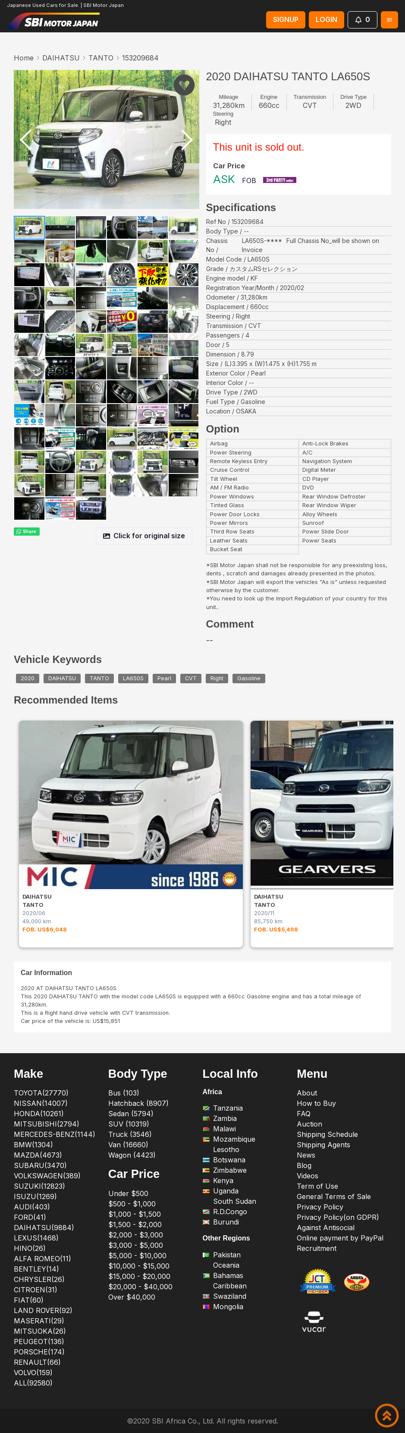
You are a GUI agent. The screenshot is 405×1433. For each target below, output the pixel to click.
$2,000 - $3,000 (135, 1235)
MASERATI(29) (39, 1320)
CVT (191, 678)
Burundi (221, 1222)
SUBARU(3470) (40, 1165)
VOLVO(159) (33, 1372)
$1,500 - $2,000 (135, 1224)
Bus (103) (123, 1093)
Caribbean (225, 1285)
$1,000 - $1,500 (134, 1214)
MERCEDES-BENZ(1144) (54, 1134)
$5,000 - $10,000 (137, 1255)
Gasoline (249, 678)
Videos (307, 1175)
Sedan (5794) (131, 1113)
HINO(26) (30, 1248)
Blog (304, 1165)
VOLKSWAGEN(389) (47, 1175)
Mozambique (229, 1139)
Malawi (219, 1128)
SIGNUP (285, 19)
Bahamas (223, 1275)
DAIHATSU (61, 58)
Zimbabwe (225, 1170)
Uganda (221, 1191)
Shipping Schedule (327, 1134)
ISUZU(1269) (35, 1196)
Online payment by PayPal (340, 1238)
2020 (28, 678)
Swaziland (224, 1296)
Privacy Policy (320, 1207)
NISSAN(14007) (41, 1103)
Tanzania (223, 1108)
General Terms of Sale (334, 1196)
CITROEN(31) (35, 1289)
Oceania (221, 1265)
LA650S (133, 678)
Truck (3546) (130, 1134)
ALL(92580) (33, 1383)
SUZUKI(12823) (39, 1186)
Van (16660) (128, 1144)
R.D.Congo (225, 1211)
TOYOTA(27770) (41, 1093)
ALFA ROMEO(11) (42, 1258)
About (307, 1093)
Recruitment (316, 1248)
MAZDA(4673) (38, 1155)
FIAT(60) (29, 1300)
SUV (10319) (128, 1124)
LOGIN (326, 19)
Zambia (220, 1118)
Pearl (164, 678)
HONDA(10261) (39, 1113)
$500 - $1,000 (132, 1203)
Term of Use (317, 1186)
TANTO (100, 58)
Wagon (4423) (132, 1155)
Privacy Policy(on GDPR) (338, 1217)
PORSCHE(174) (39, 1352)
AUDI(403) (32, 1207)
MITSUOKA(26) (40, 1331)
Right (216, 678)
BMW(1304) (33, 1144)
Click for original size (144, 535)
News (306, 1155)
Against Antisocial (326, 1227)
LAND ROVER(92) (43, 1310)
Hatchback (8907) (138, 1103)
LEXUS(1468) (36, 1238)
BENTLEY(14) (36, 1269)
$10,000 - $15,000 (139, 1266)
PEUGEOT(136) (39, 1341)
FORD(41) (30, 1217)
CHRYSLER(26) (39, 1279)
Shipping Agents (323, 1144)
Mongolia (223, 1306)
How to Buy (316, 1103)
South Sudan (229, 1201)
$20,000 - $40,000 (140, 1286)
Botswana (224, 1159)
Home (24, 58)
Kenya (218, 1180)
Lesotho (221, 1149)
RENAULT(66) (37, 1362)
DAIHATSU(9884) (44, 1227)
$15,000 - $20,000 (139, 1276)
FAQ (304, 1113)
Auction (309, 1124)
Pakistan (222, 1254)
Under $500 (128, 1193)
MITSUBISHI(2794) (46, 1124)
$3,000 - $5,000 (135, 1245)
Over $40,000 (131, 1297)
